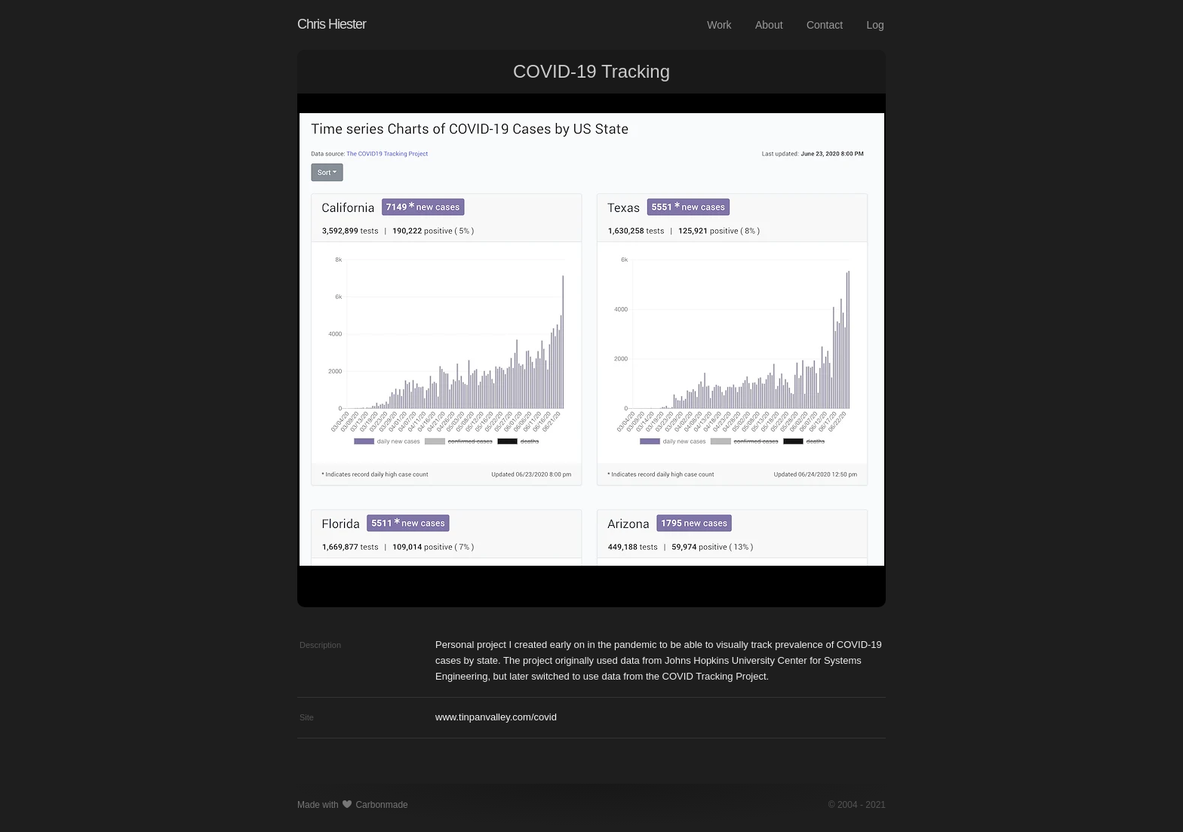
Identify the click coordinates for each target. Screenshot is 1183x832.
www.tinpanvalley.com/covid (496, 717)
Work (719, 25)
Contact (825, 25)
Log (875, 25)
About (769, 25)
